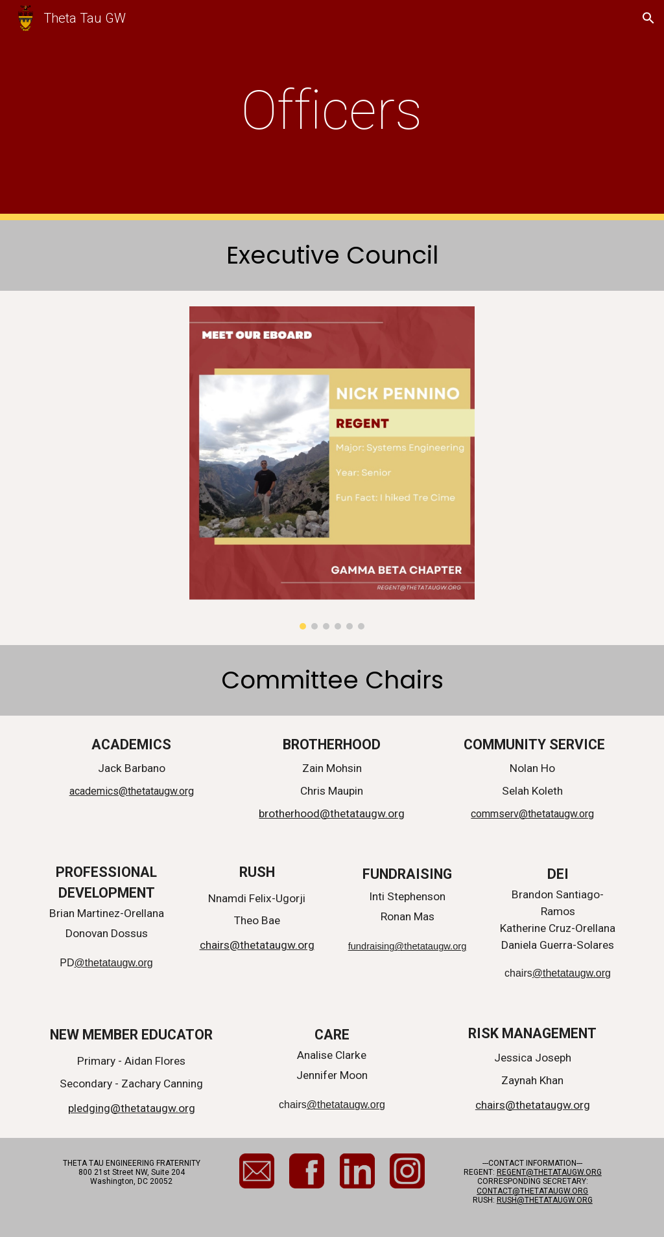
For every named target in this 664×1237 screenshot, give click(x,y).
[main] (332, 110)
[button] (648, 18)
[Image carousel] (332, 467)
